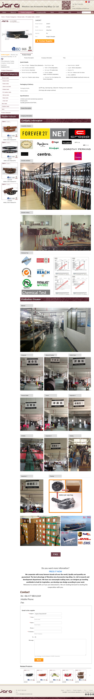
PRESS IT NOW (55, 571)
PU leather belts (30, 17)
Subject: (31, 613)
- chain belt (5, 100)
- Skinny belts (5, 95)
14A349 (64, 682)
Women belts (21, 17)
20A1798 (10, 138)
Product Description (29, 58)
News (52, 12)
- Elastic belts (5, 81)
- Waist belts (5, 98)
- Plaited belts (5, 89)
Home (4, 12)
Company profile (41, 12)
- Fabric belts (5, 83)
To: (33, 637)
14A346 (51, 682)
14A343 (25, 682)
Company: (31, 631)
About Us (13, 12)
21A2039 (10, 179)
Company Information (46, 58)
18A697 (10, 159)
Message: (31, 640)
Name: (32, 622)
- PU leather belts (6, 92)
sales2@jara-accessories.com (82, 8)
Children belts (5, 106)
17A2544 (10, 200)
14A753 (77, 682)
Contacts (61, 12)
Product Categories (26, 12)
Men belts (4, 103)
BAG (3, 109)
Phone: (32, 628)
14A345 (38, 682)
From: (32, 617)
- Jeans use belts (6, 86)
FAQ (69, 12)
